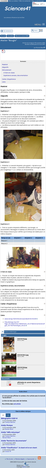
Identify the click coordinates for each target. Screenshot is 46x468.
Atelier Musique (7, 425)
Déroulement (6, 70)
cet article (17, 404)
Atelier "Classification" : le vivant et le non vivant (19, 448)
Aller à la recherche (24, 1)
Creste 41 (8, 451)
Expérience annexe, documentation (16, 75)
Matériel (5, 64)
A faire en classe (9, 73)
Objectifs (5, 67)
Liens (4, 82)
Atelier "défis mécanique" (10, 432)
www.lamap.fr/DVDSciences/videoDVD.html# (20, 319)
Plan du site (9, 459)
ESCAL (24, 467)
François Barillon (10, 422)
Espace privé (30, 459)
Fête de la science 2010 (21, 36)
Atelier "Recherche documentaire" (14, 441)
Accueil (3, 36)
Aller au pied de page (38, 1)
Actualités (10, 36)
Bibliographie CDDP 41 (9, 418)
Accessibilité (4, 1)
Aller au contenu (13, 1)
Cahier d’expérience (9, 79)
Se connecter (8, 31)
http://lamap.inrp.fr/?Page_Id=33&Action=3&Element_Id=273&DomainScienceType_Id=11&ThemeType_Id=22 (25, 323)
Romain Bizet (40, 47)
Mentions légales (19, 459)
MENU (38, 24)
